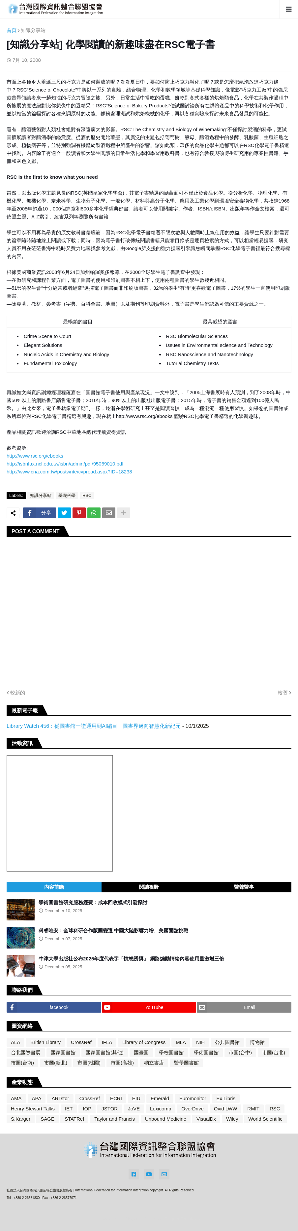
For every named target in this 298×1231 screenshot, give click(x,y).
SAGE (47, 1119)
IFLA (107, 1042)
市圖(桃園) (89, 1062)
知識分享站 (33, 30)
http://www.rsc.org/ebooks (35, 456)
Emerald (160, 1098)
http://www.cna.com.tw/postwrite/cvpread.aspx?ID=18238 (69, 471)
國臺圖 (141, 1052)
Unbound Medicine (165, 1119)
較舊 (283, 692)
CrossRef (81, 1042)
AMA (16, 1098)
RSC (86, 495)
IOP (87, 1108)
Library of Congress (143, 1042)
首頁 (11, 30)
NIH (200, 1042)
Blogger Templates (182, 1218)
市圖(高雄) (122, 1062)
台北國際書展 (26, 1052)
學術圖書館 (206, 1052)
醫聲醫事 (244, 887)
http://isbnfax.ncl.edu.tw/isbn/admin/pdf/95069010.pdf (65, 463)
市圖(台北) (273, 1052)
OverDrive (192, 1108)
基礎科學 (66, 495)
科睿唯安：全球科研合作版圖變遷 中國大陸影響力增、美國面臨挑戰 (113, 930)
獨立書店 (154, 1062)
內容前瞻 (54, 887)
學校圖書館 (171, 1052)
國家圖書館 (63, 1052)
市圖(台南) (22, 1062)
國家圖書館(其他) (105, 1052)
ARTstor (60, 1098)
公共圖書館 (227, 1042)
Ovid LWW (225, 1108)
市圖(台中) (240, 1052)
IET (69, 1108)
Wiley (232, 1119)
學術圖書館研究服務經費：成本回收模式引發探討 (93, 902)
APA (37, 1098)
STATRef (74, 1119)
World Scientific (266, 1119)
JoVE (134, 1108)
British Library (45, 1042)
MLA (181, 1042)
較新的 (17, 692)
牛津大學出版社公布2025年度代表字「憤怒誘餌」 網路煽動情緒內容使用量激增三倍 (131, 958)
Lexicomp (160, 1108)
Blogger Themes (142, 1218)
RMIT (253, 1108)
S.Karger (20, 1119)
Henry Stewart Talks (33, 1108)
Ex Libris (225, 1098)
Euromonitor (192, 1098)
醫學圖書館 (186, 1062)
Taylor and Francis (114, 1119)
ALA (15, 1042)
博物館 (257, 1042)
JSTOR (110, 1108)
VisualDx (206, 1119)
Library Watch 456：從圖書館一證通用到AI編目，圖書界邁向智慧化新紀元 (94, 726)
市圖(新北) (55, 1062)
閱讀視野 (149, 887)
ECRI (116, 1098)
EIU (136, 1098)
